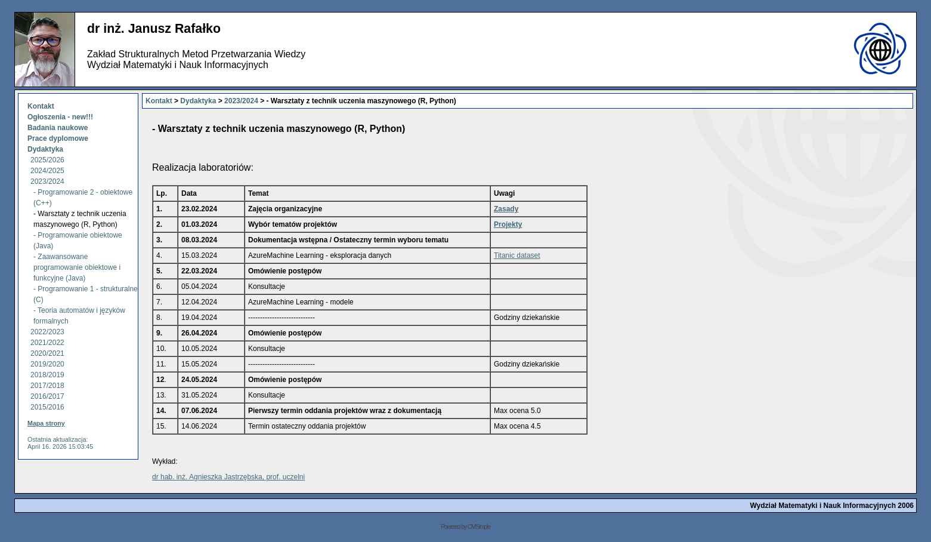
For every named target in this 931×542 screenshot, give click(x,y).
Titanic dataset (517, 255)
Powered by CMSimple (465, 526)
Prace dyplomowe (58, 138)
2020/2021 (47, 353)
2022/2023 (47, 332)
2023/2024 (47, 181)
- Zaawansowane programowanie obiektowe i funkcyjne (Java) (76, 267)
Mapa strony (46, 423)
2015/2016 (47, 407)
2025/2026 (47, 160)
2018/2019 (47, 375)
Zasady (506, 209)
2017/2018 (47, 385)
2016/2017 (47, 396)
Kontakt (40, 106)
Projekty (508, 224)
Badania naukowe (57, 128)
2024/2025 (47, 171)
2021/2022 (47, 342)
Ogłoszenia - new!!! (60, 117)
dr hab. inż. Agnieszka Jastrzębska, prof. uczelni (228, 477)
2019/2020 (47, 364)
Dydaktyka (45, 149)
